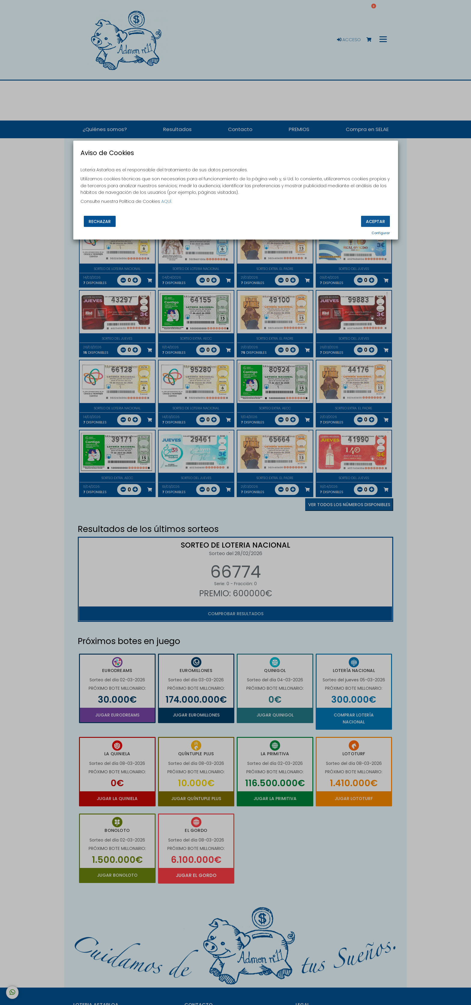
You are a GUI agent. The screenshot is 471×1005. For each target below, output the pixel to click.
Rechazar (100, 221)
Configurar (381, 233)
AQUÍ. (166, 201)
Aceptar (375, 221)
